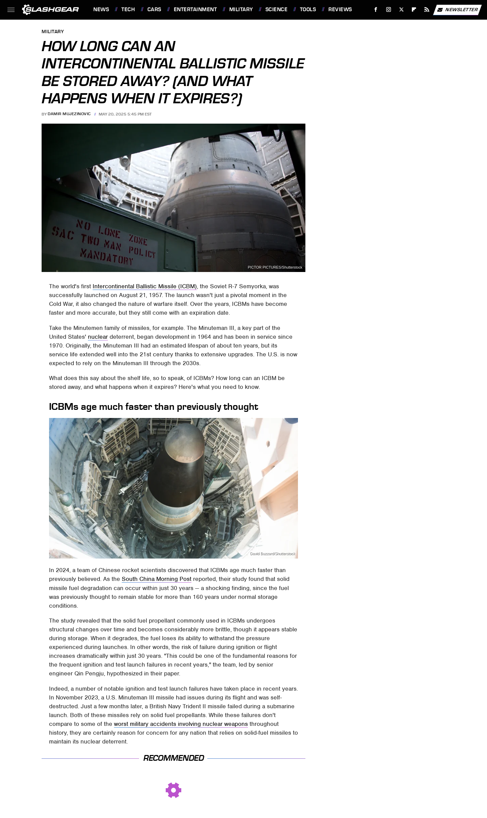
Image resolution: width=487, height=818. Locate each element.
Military (241, 9)
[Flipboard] (414, 9)
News (101, 9)
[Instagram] (389, 9)
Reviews (340, 9)
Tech (128, 9)
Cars (154, 9)
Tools (308, 9)
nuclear (98, 336)
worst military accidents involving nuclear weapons (181, 724)
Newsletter (457, 10)
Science (276, 9)
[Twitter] (401, 9)
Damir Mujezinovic (69, 114)
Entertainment (195, 9)
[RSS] (427, 9)
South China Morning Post (156, 579)
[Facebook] (376, 9)
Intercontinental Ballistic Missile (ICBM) (145, 286)
